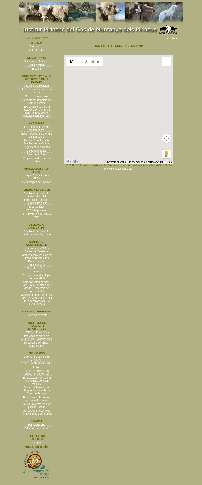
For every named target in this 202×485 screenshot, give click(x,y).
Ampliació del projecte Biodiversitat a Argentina (36, 233)
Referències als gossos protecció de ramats (36, 399)
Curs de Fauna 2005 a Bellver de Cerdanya (36, 250)
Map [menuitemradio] (74, 61)
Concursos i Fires (36, 154)
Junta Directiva (36, 50)
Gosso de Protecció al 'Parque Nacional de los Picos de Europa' (36, 390)
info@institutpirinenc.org (118, 168)
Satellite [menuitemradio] (92, 61)
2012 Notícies (36, 206)
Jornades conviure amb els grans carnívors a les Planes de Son (36, 258)
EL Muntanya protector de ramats (37, 91)
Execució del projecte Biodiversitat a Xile (36, 201)
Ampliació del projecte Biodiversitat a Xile (36, 195)
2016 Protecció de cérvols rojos (37, 216)
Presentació (36, 46)
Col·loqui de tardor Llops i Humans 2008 (36, 277)
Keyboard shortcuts (116, 162)
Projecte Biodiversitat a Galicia (36, 160)
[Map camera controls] (166, 138)
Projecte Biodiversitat (36, 85)
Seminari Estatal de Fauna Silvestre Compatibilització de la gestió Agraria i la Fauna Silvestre (36, 299)
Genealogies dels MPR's (36, 182)
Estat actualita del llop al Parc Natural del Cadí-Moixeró (36, 380)
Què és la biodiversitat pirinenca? (37, 358)
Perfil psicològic (36, 64)
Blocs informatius (36, 150)
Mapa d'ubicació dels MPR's (36, 177)
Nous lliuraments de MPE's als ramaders (36, 135)
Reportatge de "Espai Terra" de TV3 (36, 344)
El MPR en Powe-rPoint (36, 332)
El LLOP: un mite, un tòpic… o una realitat (37, 372)
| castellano (173, 38)
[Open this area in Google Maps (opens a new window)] (72, 161)
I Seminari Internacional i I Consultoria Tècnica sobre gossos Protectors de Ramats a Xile (36, 287)
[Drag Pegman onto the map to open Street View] (166, 154)
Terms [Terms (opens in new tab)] (168, 162)
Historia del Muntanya (36, 61)
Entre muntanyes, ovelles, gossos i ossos (37, 405)
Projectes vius (37, 264)
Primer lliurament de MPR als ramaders (36, 128)
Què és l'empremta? (36, 96)
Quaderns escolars (37, 315)
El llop (36, 367)
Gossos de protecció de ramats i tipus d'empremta (37, 412)
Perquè (36, 442)
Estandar (36, 68)
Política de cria (36, 424)
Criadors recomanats (36, 428)
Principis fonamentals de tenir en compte (36, 101)
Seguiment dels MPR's (36, 147)
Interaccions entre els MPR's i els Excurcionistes (36, 337)
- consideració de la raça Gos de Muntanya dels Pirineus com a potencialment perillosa (36, 111)
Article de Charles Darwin (36, 363)
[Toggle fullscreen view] (166, 61)
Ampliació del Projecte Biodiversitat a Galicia (37, 142)
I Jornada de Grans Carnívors (36, 270)
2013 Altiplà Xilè (36, 210)
